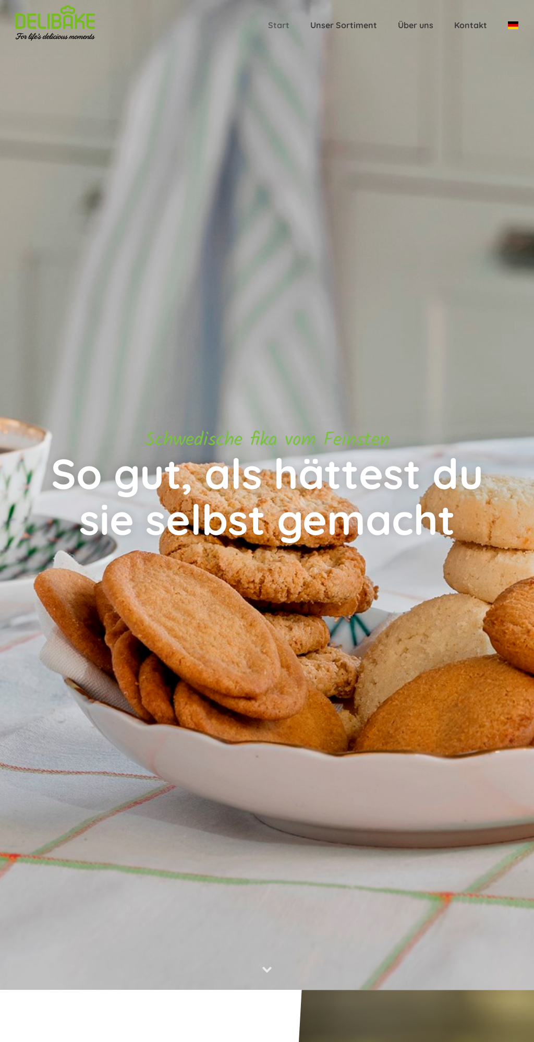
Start (278, 25)
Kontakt (470, 25)
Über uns (415, 25)
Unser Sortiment (343, 25)
